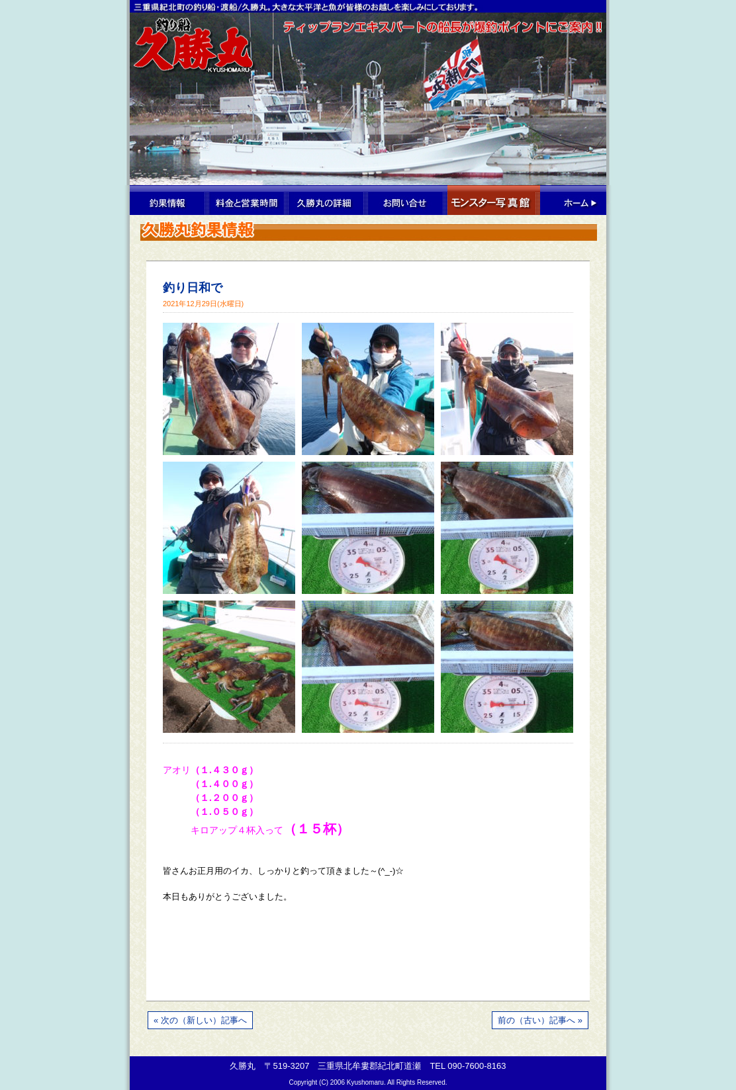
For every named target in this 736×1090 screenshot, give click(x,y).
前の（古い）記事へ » (540, 1020)
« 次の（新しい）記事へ (200, 1020)
